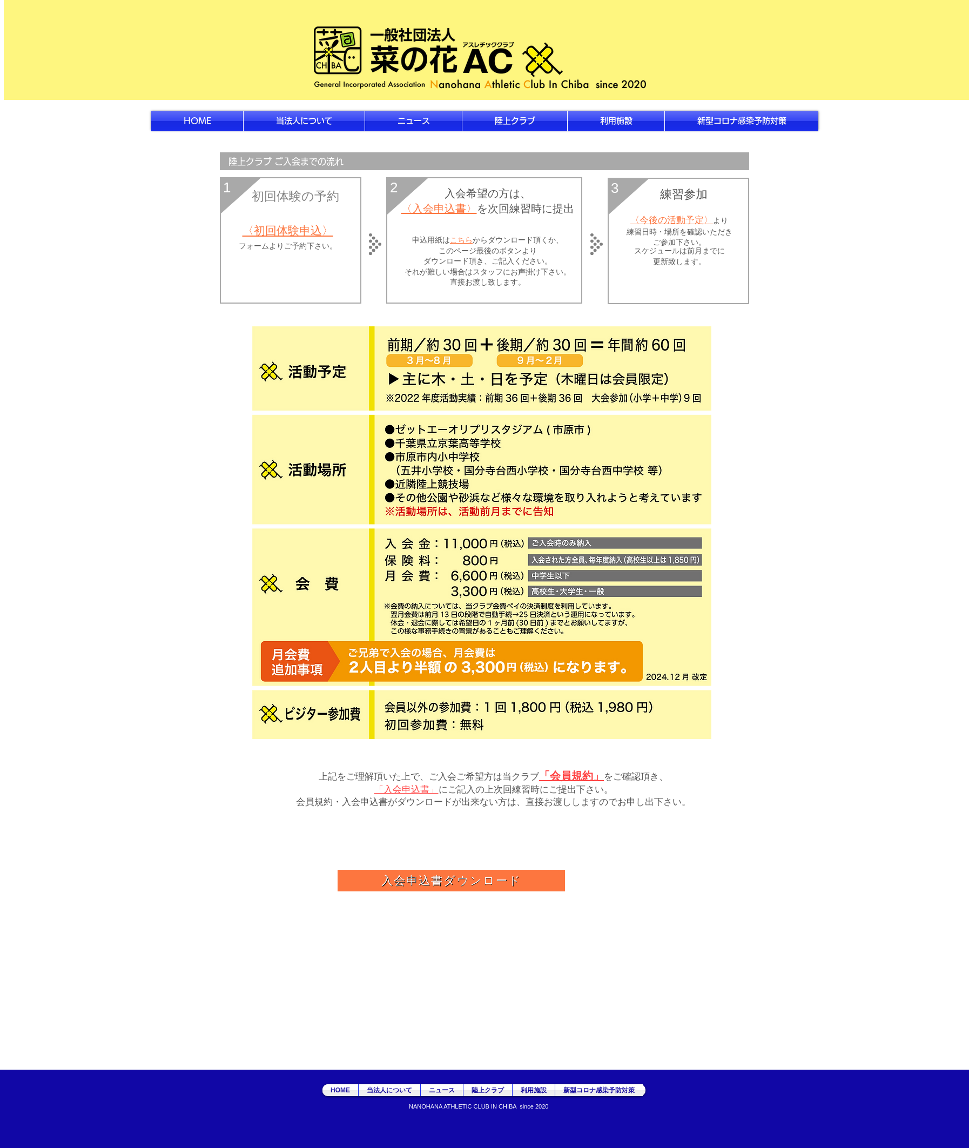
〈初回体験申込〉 (288, 230)
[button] (514, 121)
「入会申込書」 (406, 789)
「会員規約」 (571, 776)
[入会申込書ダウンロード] (451, 880)
